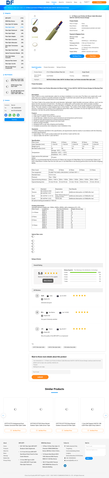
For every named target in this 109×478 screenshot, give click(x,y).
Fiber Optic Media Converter (14, 57)
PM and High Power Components (14, 67)
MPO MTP (14, 18)
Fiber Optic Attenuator (14, 42)
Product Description (49, 67)
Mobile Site (6, 458)
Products (5, 448)
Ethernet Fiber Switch (14, 61)
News (4, 453)
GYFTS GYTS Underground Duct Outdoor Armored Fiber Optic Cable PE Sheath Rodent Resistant (15, 425)
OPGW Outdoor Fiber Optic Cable (16, 85)
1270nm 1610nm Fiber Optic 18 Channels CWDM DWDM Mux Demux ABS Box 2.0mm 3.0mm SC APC (51, 448)
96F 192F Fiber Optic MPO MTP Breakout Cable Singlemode (28, 447)
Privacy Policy (7, 460)
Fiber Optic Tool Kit (14, 64)
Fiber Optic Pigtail (14, 33)
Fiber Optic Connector (14, 39)
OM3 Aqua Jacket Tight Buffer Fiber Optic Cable (17, 80)
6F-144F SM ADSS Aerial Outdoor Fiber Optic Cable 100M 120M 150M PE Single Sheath (17, 92)
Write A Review (48, 280)
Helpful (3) (47, 299)
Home (5, 446)
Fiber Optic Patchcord (14, 30)
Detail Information (36, 67)
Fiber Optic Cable (14, 27)
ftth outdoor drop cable (69, 347)
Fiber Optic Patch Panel (14, 50)
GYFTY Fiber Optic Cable (38, 347)
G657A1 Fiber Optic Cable (54, 347)
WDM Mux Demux (14, 21)
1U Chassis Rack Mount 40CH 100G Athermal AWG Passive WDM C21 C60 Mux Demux (51, 456)
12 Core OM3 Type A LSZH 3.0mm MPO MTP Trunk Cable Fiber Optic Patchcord (28, 462)
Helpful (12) (47, 315)
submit (40, 377)
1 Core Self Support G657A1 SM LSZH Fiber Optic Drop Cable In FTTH (91, 425)
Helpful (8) (47, 332)
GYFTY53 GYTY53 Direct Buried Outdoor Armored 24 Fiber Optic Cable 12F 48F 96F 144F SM (65, 425)
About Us (5, 451)
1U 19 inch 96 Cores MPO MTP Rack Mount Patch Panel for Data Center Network (29, 454)
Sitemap (5, 455)
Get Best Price (77, 56)
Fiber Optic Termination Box (14, 46)
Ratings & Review (61, 67)
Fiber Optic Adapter (14, 36)
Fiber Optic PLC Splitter (14, 24)
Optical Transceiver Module (14, 53)
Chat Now (99, 2)
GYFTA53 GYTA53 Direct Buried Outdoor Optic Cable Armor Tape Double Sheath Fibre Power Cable (40, 425)
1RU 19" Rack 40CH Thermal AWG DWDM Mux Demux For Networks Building (50, 464)
